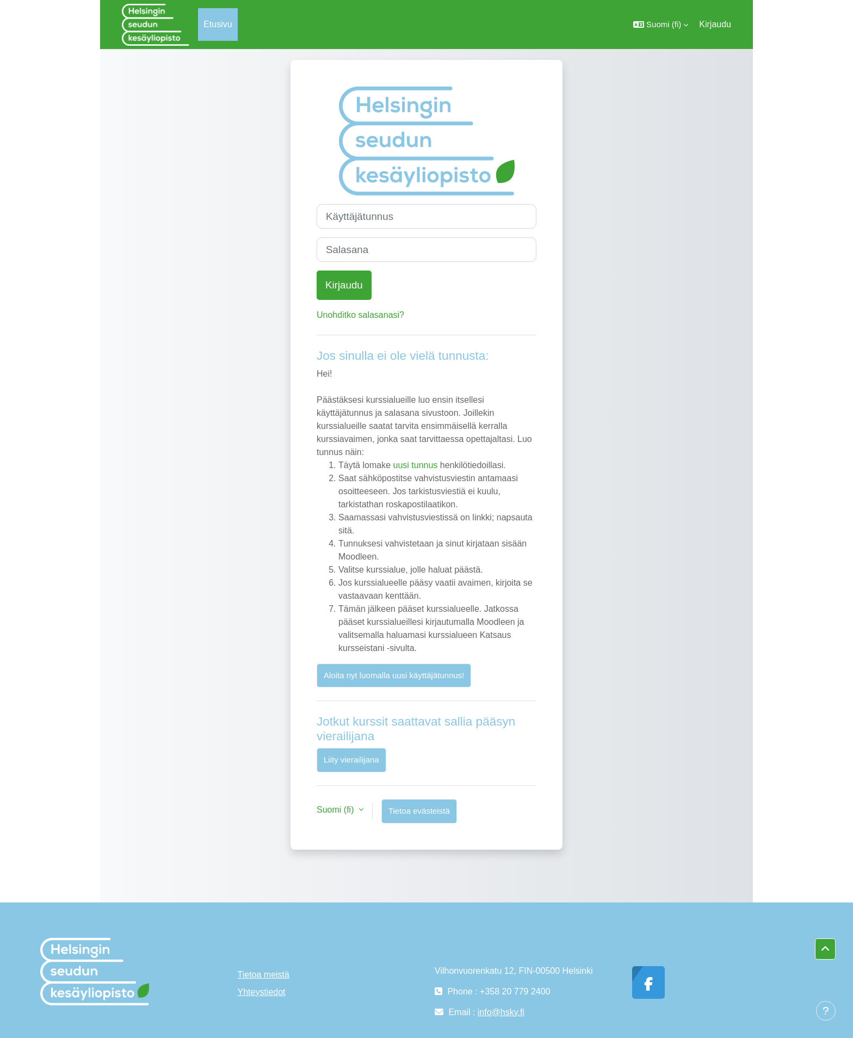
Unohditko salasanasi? (360, 315)
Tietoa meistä (263, 974)
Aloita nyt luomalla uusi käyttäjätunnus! (394, 675)
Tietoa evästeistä (419, 810)
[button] (661, 24)
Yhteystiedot (262, 992)
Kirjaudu (715, 24)
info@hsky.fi (501, 1012)
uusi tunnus (415, 465)
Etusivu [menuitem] (217, 24)
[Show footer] (826, 1011)
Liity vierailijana (351, 759)
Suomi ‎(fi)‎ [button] (336, 809)
